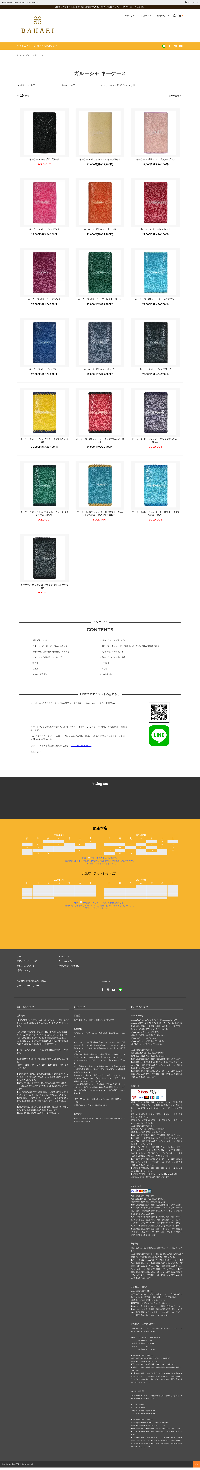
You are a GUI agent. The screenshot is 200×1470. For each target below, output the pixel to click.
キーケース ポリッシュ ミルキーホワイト (100, 159)
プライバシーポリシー (28, 985)
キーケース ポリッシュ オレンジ (100, 229)
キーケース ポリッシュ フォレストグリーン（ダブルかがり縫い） (44, 513)
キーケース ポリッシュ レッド (156, 229)
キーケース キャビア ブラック (44, 159)
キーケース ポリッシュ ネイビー (100, 369)
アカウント (191, 2)
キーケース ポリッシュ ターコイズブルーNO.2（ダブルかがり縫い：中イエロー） (100, 513)
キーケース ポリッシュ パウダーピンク (155, 159)
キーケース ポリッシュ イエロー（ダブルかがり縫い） (44, 440)
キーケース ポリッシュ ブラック (155, 369)
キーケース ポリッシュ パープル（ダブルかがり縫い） (156, 440)
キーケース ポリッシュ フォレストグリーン (100, 299)
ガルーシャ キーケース (34, 55)
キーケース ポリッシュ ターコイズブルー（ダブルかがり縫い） (156, 513)
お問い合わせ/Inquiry (45, 46)
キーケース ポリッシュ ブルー (44, 369)
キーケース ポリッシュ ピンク (44, 229)
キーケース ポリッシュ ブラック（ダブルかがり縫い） (44, 586)
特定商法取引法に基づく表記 (31, 980)
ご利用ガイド (24, 46)
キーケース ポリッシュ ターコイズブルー (155, 299)
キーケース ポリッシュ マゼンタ (44, 299)
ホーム (19, 55)
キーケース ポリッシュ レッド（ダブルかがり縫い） (100, 440)
